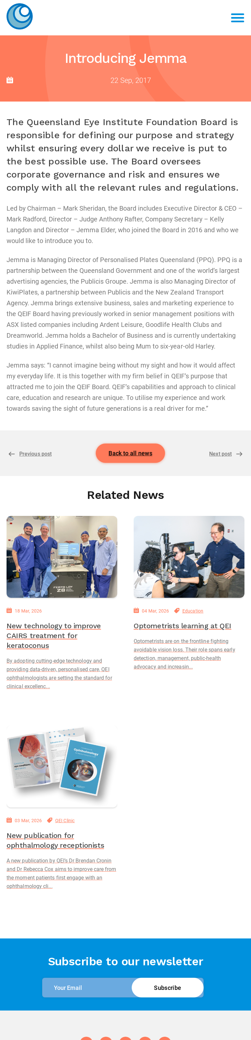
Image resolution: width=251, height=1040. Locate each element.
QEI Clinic (65, 820)
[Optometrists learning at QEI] (189, 557)
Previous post (35, 454)
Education (193, 611)
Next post (220, 454)
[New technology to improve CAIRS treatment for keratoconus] (62, 557)
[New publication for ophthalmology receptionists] (62, 766)
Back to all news (130, 453)
